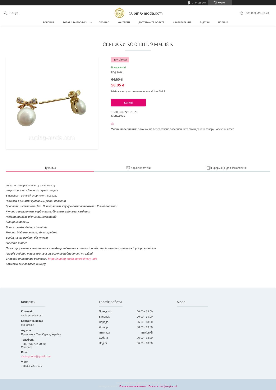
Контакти (124, 22)
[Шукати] (5, 13)
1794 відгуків (199, 2)
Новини (223, 22)
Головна (48, 22)
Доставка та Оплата (151, 22)
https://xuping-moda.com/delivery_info (72, 258)
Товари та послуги (75, 22)
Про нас (104, 22)
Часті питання (182, 22)
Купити (128, 102)
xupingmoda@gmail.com (36, 356)
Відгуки (205, 22)
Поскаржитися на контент (133, 386)
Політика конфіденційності (163, 386)
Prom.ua (156, 383)
